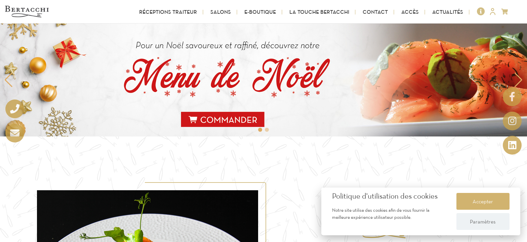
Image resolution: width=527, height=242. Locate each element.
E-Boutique (260, 11)
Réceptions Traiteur (168, 11)
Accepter (483, 201)
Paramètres (483, 221)
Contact (375, 11)
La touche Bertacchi (319, 11)
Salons (220, 11)
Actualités (447, 11)
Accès (410, 11)
